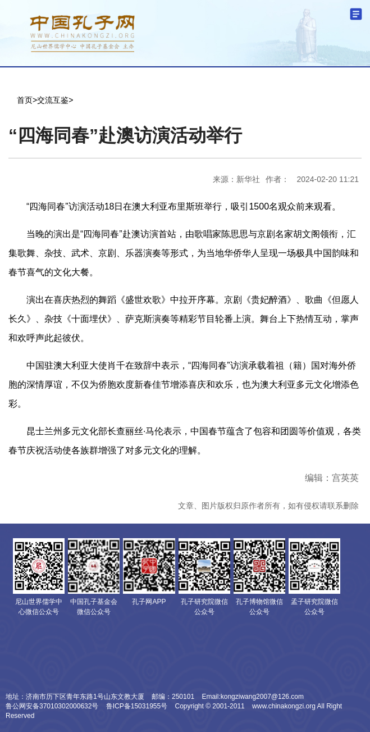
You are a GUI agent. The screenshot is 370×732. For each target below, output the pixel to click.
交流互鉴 (52, 100)
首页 (25, 100)
